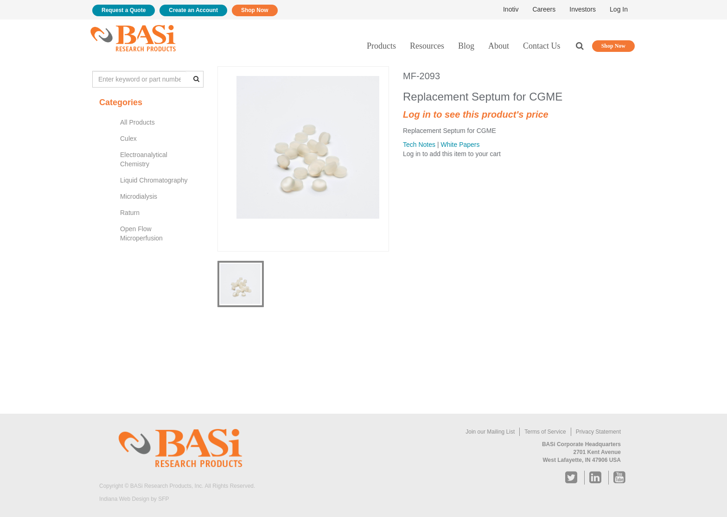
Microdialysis (138, 196)
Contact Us (542, 45)
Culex (128, 138)
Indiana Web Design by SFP (134, 499)
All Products (137, 122)
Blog (466, 45)
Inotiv (510, 9)
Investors (582, 9)
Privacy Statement (598, 432)
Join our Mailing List (490, 432)
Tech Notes (419, 144)
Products (381, 45)
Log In (619, 9)
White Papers (459, 144)
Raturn (130, 212)
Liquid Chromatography (154, 180)
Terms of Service (545, 432)
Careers (543, 9)
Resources (427, 45)
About (498, 45)
